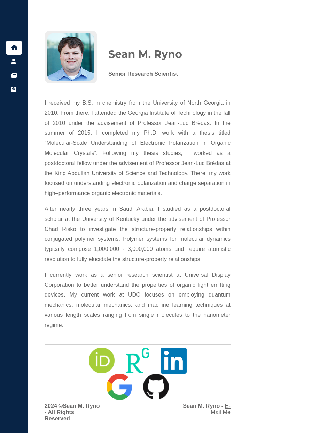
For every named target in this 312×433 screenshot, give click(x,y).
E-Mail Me (221, 409)
